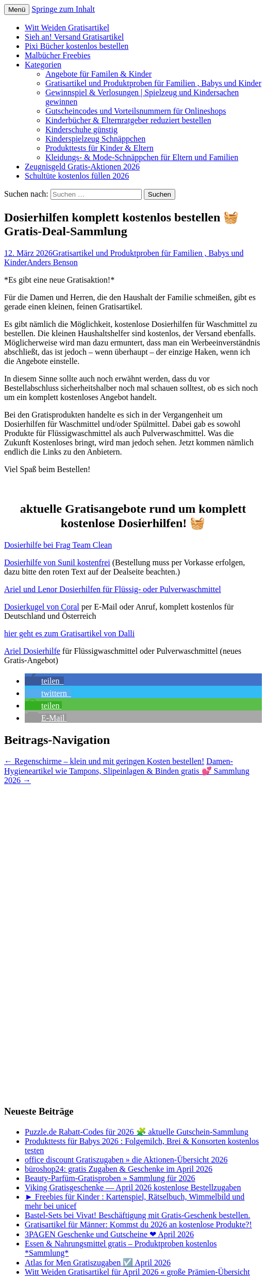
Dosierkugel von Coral (41, 606)
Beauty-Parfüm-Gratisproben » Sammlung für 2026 (110, 1178)
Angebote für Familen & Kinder (98, 74)
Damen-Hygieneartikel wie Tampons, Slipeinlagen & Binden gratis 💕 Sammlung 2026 (127, 771)
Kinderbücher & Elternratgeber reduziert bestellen (128, 120)
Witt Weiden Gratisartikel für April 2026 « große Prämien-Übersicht (137, 1271)
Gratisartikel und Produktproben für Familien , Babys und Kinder (153, 83)
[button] (44, 680)
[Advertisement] (45, 939)
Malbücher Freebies (58, 55)
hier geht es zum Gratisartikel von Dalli (69, 633)
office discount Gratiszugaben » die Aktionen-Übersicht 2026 (126, 1159)
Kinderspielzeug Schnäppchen (95, 138)
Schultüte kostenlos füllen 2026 (77, 175)
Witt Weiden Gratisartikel (67, 27)
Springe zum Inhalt (63, 9)
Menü (16, 9)
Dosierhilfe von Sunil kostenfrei (57, 562)
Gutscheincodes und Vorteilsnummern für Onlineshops (135, 111)
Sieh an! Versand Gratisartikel (74, 36)
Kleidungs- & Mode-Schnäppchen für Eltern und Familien (141, 157)
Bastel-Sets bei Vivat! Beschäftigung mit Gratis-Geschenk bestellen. (137, 1215)
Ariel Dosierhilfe (32, 651)
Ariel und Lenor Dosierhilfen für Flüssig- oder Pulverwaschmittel (112, 589)
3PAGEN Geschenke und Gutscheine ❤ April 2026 (109, 1234)
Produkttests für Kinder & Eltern (99, 148)
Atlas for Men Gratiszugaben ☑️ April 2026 (98, 1262)
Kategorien (43, 64)
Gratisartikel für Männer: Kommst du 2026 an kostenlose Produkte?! (138, 1224)
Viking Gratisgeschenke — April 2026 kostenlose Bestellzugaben (133, 1187)
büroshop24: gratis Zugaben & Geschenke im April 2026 (118, 1169)
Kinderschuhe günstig (81, 129)
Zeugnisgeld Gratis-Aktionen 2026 (82, 166)
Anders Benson (52, 262)
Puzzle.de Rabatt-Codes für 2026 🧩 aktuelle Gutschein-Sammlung (136, 1131)
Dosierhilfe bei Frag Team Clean (58, 545)
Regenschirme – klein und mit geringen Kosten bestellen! (104, 761)
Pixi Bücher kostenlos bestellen (76, 46)
